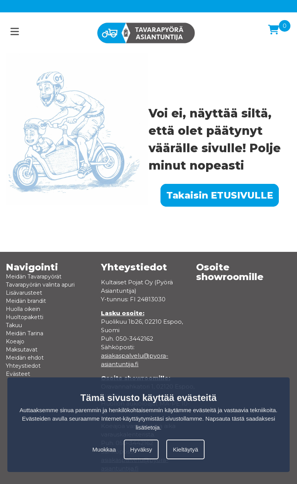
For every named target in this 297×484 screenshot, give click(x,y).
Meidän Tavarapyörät (33, 276)
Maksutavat (22, 349)
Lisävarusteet (24, 292)
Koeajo (15, 341)
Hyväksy (141, 449)
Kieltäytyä (185, 449)
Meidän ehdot (25, 357)
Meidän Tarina (24, 333)
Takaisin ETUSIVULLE (219, 195)
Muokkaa (104, 449)
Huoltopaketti (24, 317)
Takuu (14, 325)
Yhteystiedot (23, 365)
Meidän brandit (26, 300)
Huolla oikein (23, 309)
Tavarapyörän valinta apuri (40, 284)
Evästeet (18, 373)
